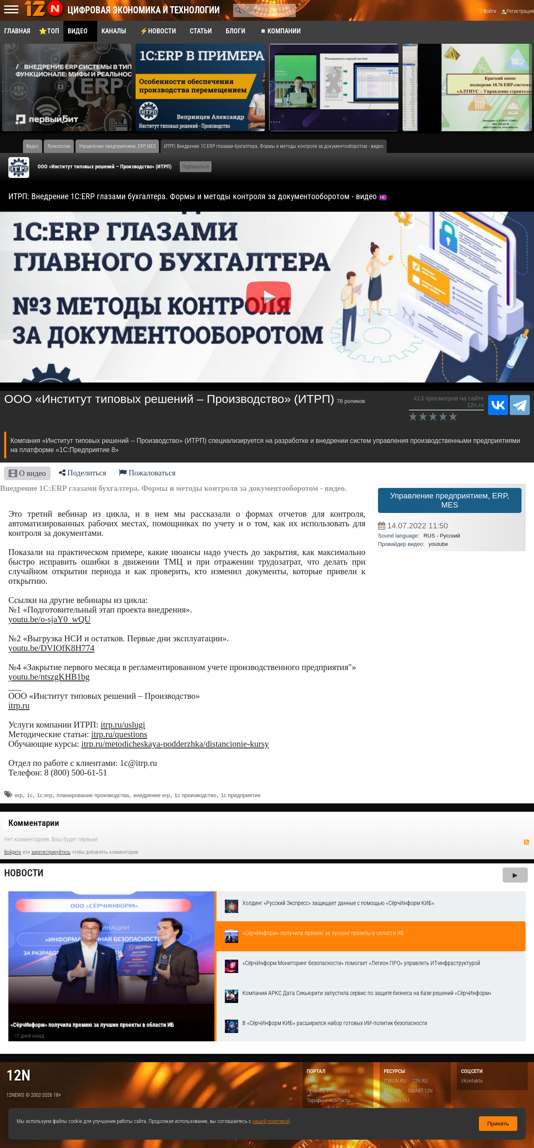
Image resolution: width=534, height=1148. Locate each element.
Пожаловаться (147, 472)
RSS (526, 842)
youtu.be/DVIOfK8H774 (51, 648)
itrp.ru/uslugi (123, 724)
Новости (23, 873)
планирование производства (93, 795)
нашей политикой (271, 1121)
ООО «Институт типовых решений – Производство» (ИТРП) (104, 166)
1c (30, 795)
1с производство (195, 795)
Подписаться (195, 167)
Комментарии (33, 823)
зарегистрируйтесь (51, 852)
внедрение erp (152, 795)
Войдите (12, 852)
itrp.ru (19, 705)
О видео (27, 473)
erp (19, 795)
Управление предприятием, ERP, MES (449, 500)
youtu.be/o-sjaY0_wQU (49, 619)
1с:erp (44, 795)
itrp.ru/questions (119, 734)
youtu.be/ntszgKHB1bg (49, 676)
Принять (498, 1123)
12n (18, 1075)
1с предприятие (241, 795)
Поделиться (82, 472)
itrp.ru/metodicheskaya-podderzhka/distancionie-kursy (175, 743)
